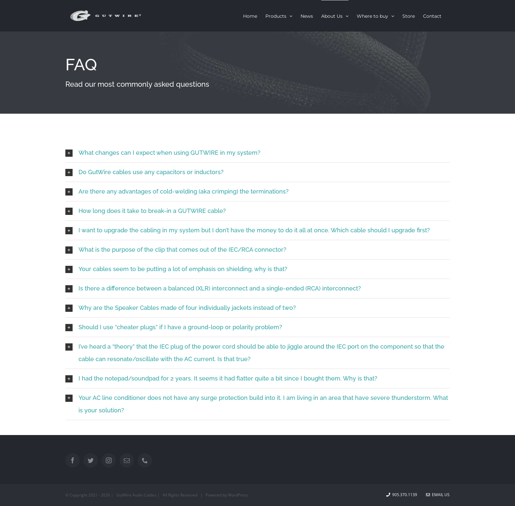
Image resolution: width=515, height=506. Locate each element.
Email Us (438, 494)
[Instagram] (108, 460)
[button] (257, 152)
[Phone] (145, 460)
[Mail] (127, 460)
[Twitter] (90, 460)
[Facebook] (72, 460)
